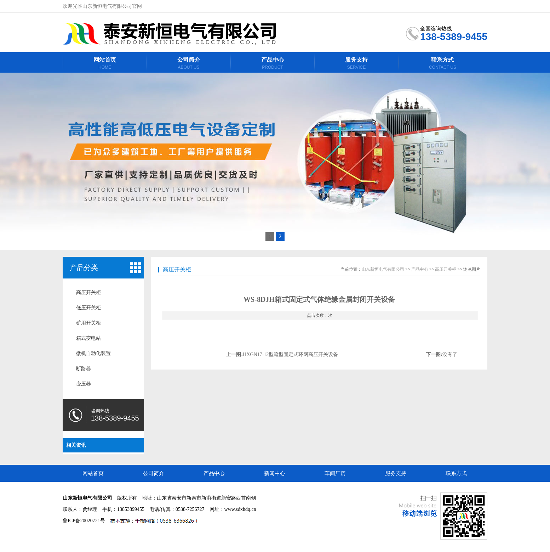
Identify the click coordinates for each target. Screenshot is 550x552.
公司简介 (153, 473)
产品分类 (84, 267)
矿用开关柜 (88, 323)
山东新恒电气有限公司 (383, 269)
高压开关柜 (88, 292)
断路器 (83, 368)
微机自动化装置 (93, 353)
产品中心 (419, 269)
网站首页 (93, 473)
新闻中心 (274, 473)
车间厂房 (335, 473)
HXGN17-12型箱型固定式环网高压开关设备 (290, 354)
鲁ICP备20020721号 (84, 520)
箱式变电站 (88, 338)
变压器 (83, 384)
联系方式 (456, 473)
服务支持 (395, 473)
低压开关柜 (88, 307)
